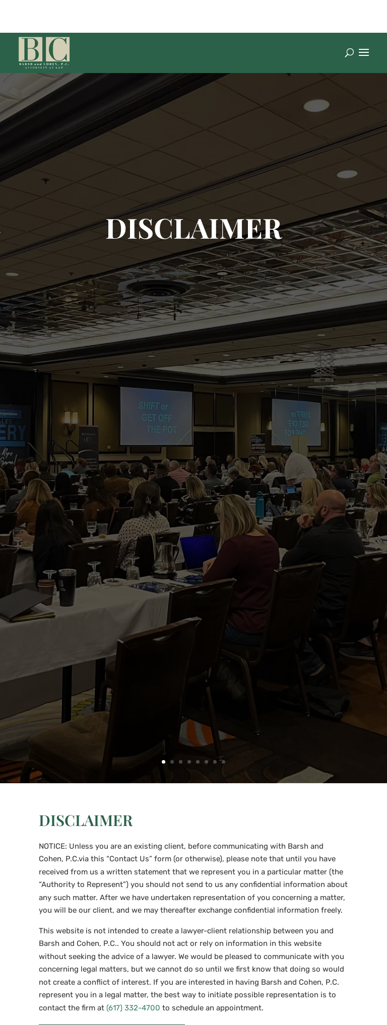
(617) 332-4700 (133, 1007)
